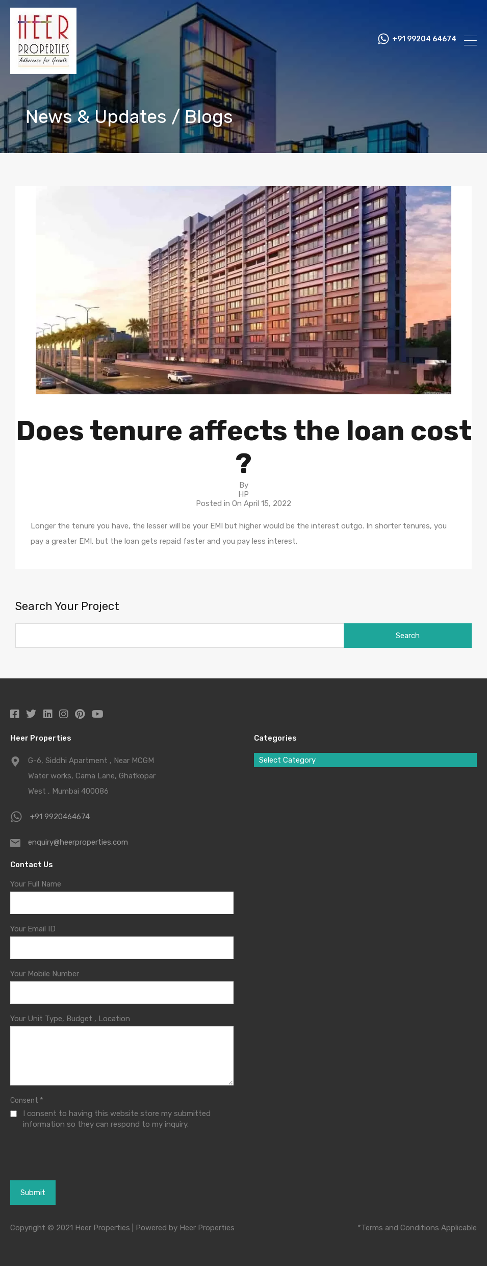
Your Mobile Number (44, 973)
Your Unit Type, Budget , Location (70, 1018)
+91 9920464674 (60, 816)
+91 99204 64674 (424, 41)
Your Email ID (33, 928)
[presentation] (66, 1154)
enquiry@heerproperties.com (78, 842)
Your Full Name (35, 884)
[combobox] (365, 760)
